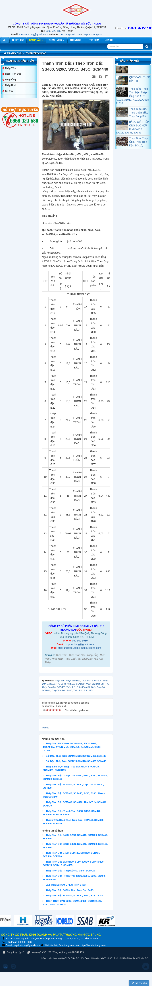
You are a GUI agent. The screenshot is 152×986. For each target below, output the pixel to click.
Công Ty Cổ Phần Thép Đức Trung (74, 958)
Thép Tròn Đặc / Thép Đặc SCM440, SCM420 (70, 870)
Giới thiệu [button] (18, 40)
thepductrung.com (93, 34)
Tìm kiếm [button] (94, 40)
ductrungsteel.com (70, 34)
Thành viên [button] (56, 41)
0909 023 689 (53, 30)
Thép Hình (10, 85)
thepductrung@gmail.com (33, 34)
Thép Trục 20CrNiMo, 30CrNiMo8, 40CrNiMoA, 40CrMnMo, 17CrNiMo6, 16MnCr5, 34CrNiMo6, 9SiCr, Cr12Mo (72, 747)
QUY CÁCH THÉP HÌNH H (139, 83)
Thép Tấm (10, 68)
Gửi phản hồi (139, 983)
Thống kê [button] (77, 41)
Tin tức (9, 91)
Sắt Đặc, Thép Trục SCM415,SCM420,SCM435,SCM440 (76, 756)
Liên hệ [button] (109, 40)
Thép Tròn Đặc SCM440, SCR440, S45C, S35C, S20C (75, 895)
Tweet (45, 727)
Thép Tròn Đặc (13, 73)
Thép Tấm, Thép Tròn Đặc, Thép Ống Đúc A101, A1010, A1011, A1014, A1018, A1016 (132, 100)
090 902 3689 (80, 640)
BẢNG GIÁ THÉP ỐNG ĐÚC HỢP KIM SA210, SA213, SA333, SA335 (132, 131)
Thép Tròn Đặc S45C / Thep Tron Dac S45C (69, 890)
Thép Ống (10, 79)
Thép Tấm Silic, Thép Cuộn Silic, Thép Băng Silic (138, 116)
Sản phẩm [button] (36, 41)
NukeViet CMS (106, 958)
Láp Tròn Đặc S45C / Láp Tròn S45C (66, 884)
